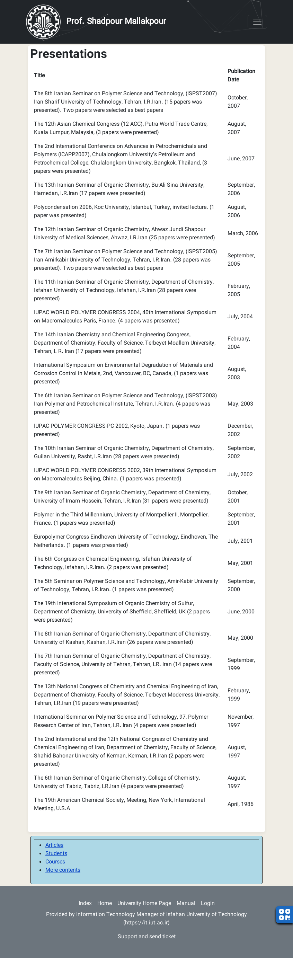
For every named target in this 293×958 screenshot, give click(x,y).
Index (85, 903)
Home (104, 903)
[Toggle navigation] (257, 22)
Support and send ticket (147, 937)
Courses (55, 862)
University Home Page (144, 903)
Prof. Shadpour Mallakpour (116, 21)
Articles (54, 845)
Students (56, 854)
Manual (186, 903)
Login (208, 903)
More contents (62, 870)
